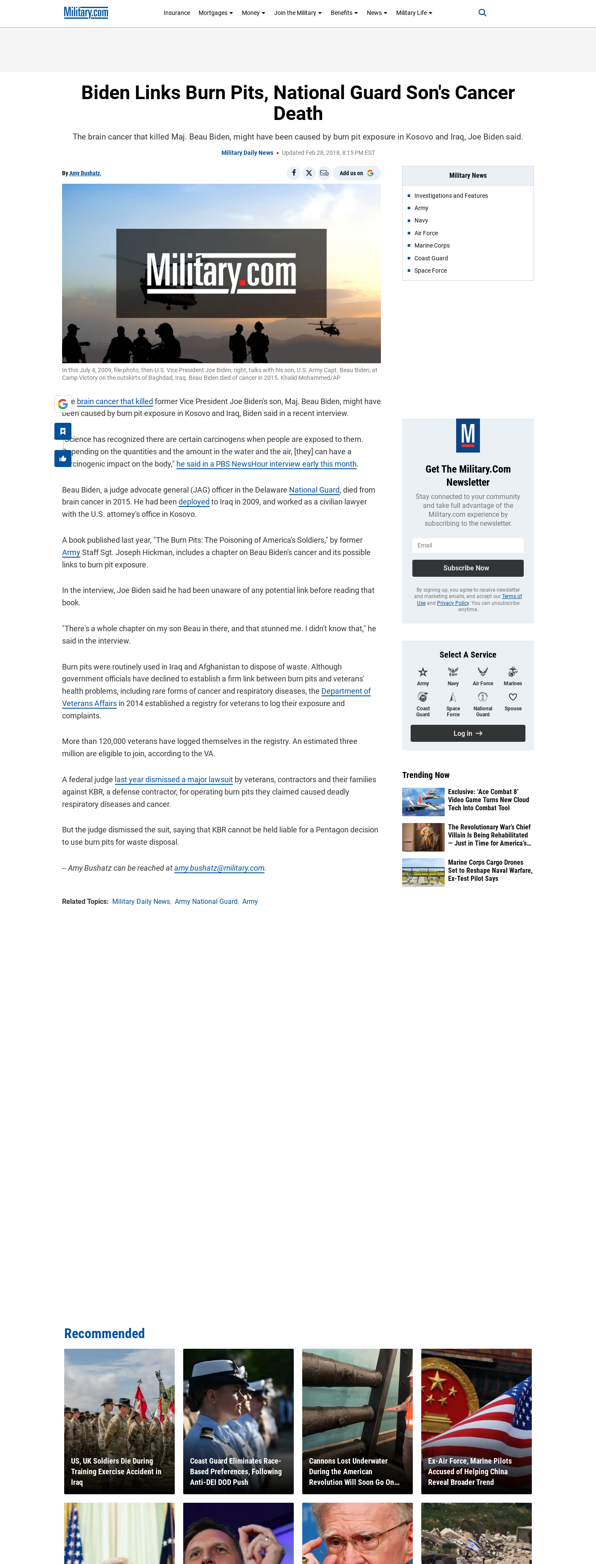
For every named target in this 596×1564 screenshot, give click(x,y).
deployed (194, 501)
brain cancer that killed (115, 401)
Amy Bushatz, (85, 173)
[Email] (324, 173)
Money (254, 13)
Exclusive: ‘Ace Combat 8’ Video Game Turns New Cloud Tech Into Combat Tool (488, 800)
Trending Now (426, 775)
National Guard (314, 489)
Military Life (414, 13)
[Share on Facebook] (294, 173)
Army (71, 552)
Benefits (344, 13)
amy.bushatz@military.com (219, 867)
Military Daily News (247, 153)
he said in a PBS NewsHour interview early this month (266, 463)
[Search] (482, 13)
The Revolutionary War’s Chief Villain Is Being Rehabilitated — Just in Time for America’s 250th (489, 835)
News (377, 13)
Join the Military (298, 13)
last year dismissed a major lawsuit (174, 779)
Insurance (177, 13)
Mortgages (216, 13)
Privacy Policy (453, 603)
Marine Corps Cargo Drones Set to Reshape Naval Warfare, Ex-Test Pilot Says (490, 870)
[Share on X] (309, 173)
